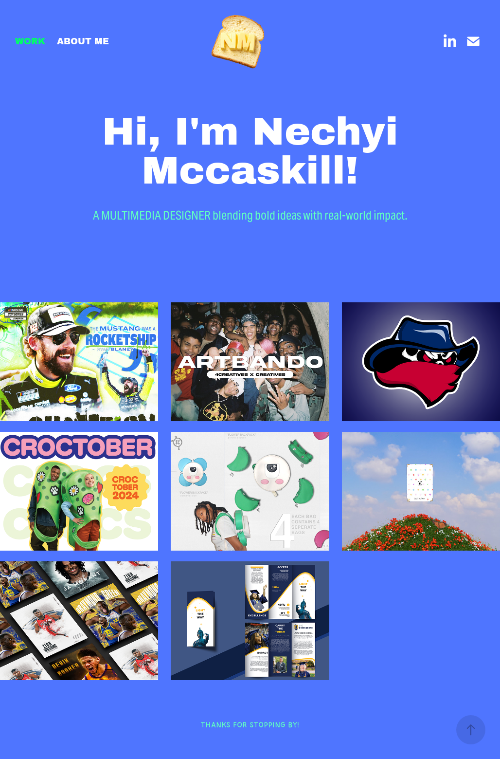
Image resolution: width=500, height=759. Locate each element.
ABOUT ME (83, 41)
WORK (30, 41)
